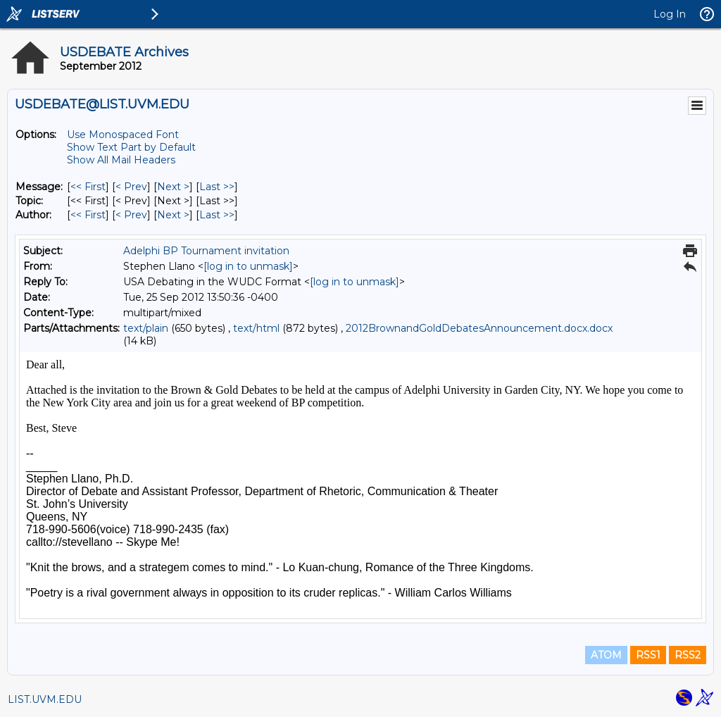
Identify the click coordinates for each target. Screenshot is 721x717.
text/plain (145, 328)
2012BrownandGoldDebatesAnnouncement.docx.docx (479, 328)
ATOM (606, 655)
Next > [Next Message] (173, 186)
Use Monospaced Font (123, 134)
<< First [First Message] (88, 186)
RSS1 (648, 655)
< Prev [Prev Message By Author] (131, 214)
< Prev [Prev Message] (131, 186)
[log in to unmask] (248, 266)
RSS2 (688, 655)
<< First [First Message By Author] (88, 214)
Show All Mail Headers (121, 160)
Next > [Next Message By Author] (173, 214)
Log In (669, 14)
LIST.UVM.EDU (45, 699)
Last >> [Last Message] (216, 186)
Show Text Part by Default (131, 147)
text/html (256, 328)
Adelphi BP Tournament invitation (206, 250)
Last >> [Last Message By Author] (216, 214)
